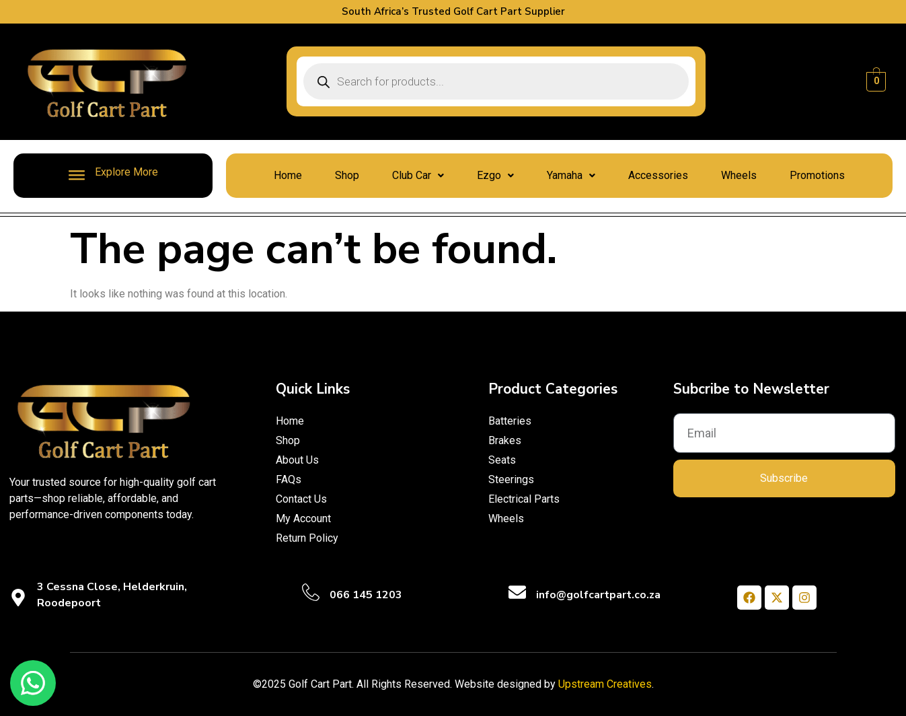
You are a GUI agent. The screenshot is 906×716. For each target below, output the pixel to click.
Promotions (817, 175)
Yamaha (571, 175)
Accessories (658, 175)
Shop (347, 175)
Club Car (418, 175)
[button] (418, 175)
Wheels (739, 175)
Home (288, 175)
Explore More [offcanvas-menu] (113, 174)
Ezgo (495, 175)
